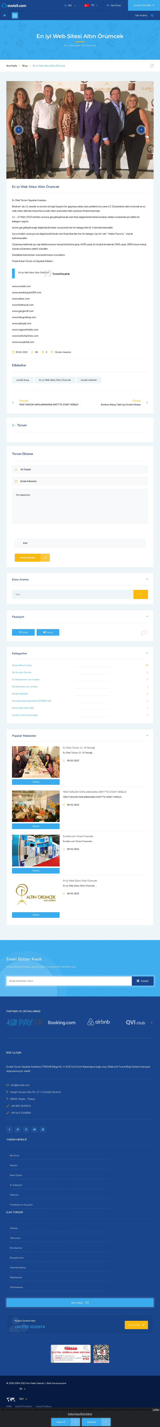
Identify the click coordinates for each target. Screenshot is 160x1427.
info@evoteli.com (20, 1085)
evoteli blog (23, 380)
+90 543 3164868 (21, 1113)
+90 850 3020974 (21, 1106)
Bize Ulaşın (80, 1302)
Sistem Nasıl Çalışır (22, 665)
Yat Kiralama (16, 1287)
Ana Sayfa (11, 65)
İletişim (13, 1165)
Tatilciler (14, 1194)
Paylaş (23, 632)
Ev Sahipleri (16, 1185)
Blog (24, 65)
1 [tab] (78, 170)
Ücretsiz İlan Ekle (144, 5)
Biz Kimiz (14, 1155)
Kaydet (142, 981)
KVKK (9, 1406)
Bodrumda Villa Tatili (23, 707)
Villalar (13, 1228)
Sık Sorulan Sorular (21, 672)
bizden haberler (89, 380)
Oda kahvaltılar (18, 1267)
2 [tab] (81, 170)
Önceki (124, 402)
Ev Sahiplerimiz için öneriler (26, 679)
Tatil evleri (15, 1238)
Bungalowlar (16, 1257)
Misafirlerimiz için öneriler (25, 686)
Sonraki (45, 402)
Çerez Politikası (43, 1406)
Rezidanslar (16, 1247)
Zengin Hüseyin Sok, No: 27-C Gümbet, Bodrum (35, 1092)
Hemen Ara (136, 1325)
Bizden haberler (63, 352)
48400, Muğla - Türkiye (22, 1099)
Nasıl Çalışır (16, 1175)
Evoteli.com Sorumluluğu (25, 715)
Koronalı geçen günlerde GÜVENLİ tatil (31, 700)
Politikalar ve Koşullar (21, 1204)
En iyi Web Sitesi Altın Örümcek (55, 380)
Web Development (56, 1383)
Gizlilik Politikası (23, 1406)
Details (36, 782)
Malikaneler (16, 1277)
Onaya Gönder (35, 558)
